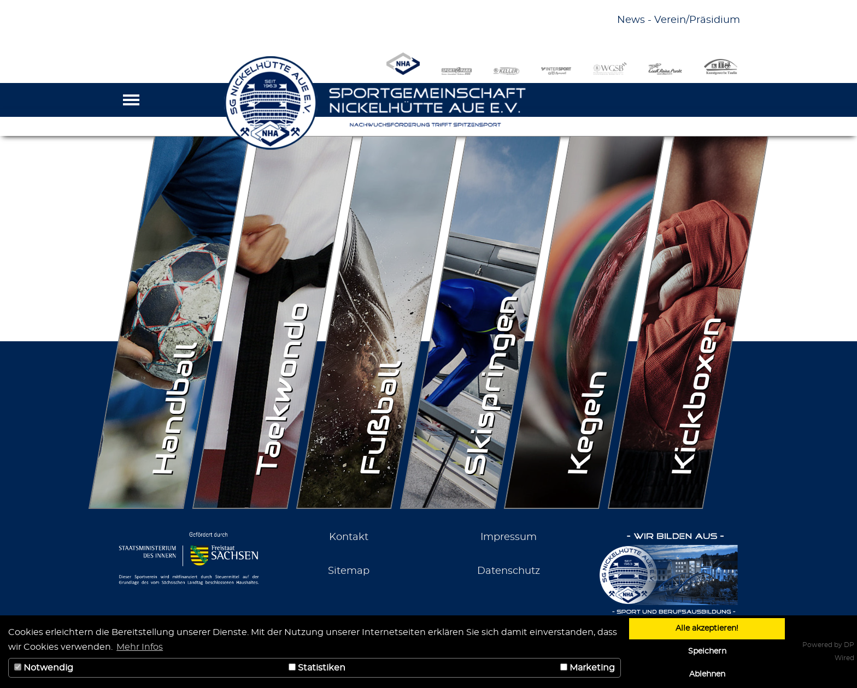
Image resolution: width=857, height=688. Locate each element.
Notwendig (43, 667)
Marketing (587, 667)
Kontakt (348, 537)
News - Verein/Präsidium (678, 20)
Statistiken (317, 667)
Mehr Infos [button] (139, 647)
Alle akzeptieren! (707, 628)
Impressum (508, 537)
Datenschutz (508, 571)
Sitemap (348, 571)
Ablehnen (707, 674)
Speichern (707, 651)
